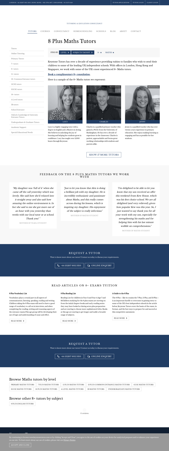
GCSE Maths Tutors (144, 385)
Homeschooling (82, 31)
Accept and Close (20, 445)
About (123, 31)
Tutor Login (138, 2)
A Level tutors (17, 100)
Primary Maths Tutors (22, 385)
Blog (113, 31)
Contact (136, 31)
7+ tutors (14, 64)
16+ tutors (15, 94)
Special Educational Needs (22, 132)
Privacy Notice (69, 440)
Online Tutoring (17, 54)
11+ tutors (15, 74)
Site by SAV (152, 431)
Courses (45, 31)
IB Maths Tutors (95, 389)
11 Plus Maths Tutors (73, 385)
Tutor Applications (121, 2)
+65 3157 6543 (68, 2)
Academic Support (18, 127)
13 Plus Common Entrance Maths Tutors (109, 385)
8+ (99, 52)
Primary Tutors (17, 59)
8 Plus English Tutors (22, 404)
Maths (109, 52)
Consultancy (61, 31)
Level (65, 52)
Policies (144, 431)
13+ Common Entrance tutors (23, 79)
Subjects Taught (83, 52)
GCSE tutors (16, 84)
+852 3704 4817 (47, 2)
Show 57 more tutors (104, 154)
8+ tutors (14, 69)
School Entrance (18, 110)
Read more (17, 321)
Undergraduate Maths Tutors (124, 389)
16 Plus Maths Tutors (46, 389)
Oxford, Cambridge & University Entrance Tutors (24, 116)
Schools (101, 31)
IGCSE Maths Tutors (21, 389)
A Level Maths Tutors (72, 389)
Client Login (152, 2)
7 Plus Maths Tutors (48, 385)
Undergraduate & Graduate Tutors (25, 122)
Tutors (32, 31)
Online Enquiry (99, 265)
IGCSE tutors (16, 89)
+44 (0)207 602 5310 (23, 2)
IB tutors (14, 105)
